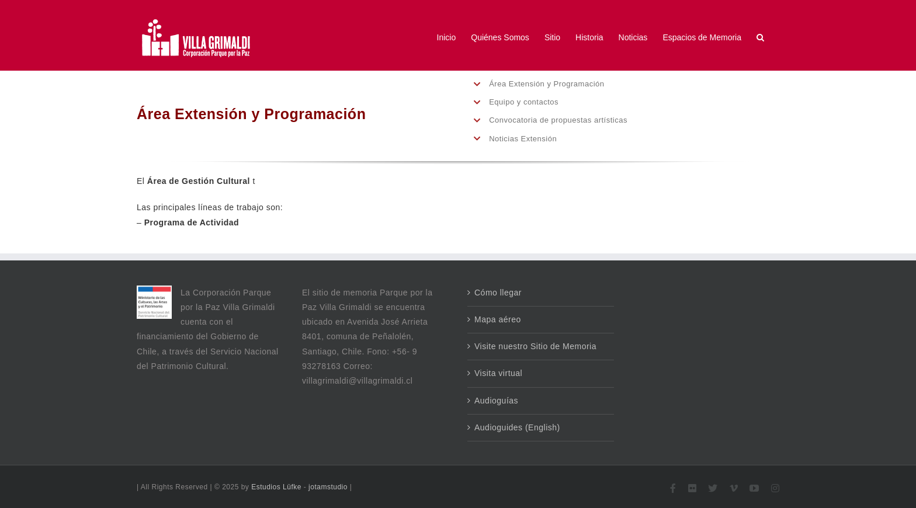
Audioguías (496, 400)
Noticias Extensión (523, 138)
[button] (760, 37)
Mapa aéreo (497, 319)
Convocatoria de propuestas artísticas (558, 120)
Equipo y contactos (523, 102)
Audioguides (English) (517, 427)
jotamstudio (328, 487)
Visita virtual (498, 373)
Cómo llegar (498, 292)
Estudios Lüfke (276, 487)
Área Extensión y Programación (546, 83)
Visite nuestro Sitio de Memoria (535, 346)
